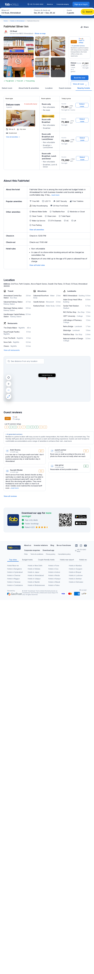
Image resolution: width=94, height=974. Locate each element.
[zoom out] (8, 390)
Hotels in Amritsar (75, 579)
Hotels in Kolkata (34, 569)
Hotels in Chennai (13, 575)
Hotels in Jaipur (33, 572)
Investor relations (41, 545)
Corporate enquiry (62, 4)
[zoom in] (8, 384)
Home (6, 21)
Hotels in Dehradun (76, 582)
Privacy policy (50, 554)
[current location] (8, 377)
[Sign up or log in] (81, 4)
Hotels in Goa (53, 569)
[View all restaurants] (12, 350)
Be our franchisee (64, 545)
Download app (48, 550)
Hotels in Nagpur (13, 579)
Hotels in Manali (54, 582)
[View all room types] (79, 85)
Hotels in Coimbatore (15, 585)
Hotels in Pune (53, 566)
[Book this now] (79, 77)
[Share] (84, 27)
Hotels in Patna (53, 585)
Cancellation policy (64, 554)
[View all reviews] (10, 496)
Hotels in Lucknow (75, 575)
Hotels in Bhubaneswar (36, 585)
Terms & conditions (36, 554)
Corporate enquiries (32, 550)
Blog (52, 545)
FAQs (26, 554)
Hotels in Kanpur (54, 579)
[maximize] (8, 396)
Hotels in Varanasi (13, 582)
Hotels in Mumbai (75, 566)
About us (50, 4)
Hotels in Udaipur (34, 579)
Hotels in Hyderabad (15, 572)
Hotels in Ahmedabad (17, 21)
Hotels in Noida (54, 575)
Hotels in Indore (54, 572)
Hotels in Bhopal (75, 572)
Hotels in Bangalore (14, 569)
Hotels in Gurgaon (75, 569)
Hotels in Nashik (34, 582)
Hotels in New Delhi (35, 566)
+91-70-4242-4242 (35, 4)
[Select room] (81, 105)
